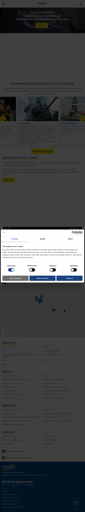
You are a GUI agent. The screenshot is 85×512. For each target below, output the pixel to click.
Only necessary (15, 278)
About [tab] (70, 239)
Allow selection (42, 278)
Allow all (69, 278)
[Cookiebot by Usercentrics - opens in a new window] (73, 232)
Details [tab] (42, 239)
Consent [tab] (14, 239)
